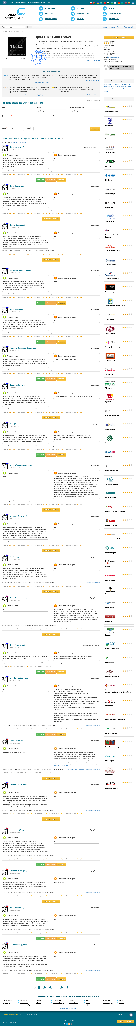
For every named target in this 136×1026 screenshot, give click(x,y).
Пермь (129, 86)
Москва (117, 84)
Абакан (106, 91)
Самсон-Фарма (119, 550)
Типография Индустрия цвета (119, 344)
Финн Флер (119, 205)
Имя (3, 107)
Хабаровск (106, 1005)
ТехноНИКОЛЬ (119, 358)
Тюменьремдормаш (119, 248)
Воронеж (119, 89)
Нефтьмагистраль (119, 785)
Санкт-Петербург (109, 84)
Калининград (107, 1000)
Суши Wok (119, 399)
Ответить (61, 180)
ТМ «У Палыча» (119, 330)
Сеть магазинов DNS (119, 536)
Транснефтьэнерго (119, 275)
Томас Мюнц (119, 317)
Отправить (95, 129)
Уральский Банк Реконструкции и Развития (119, 233)
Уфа (87, 1005)
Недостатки (57, 116)
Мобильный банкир (92, 80)
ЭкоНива (119, 163)
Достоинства (6, 116)
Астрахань (126, 89)
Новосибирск (73, 1003)
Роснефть (119, 591)
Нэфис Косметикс (119, 730)
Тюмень (72, 1005)
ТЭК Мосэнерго (119, 262)
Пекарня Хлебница (119, 673)
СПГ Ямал (119, 454)
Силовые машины (119, 481)
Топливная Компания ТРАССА (119, 303)
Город (3, 128)
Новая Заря (119, 772)
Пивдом (119, 632)
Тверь (38, 1005)
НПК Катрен (119, 758)
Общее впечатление (77, 107)
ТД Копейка (119, 371)
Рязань (121, 1003)
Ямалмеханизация (119, 109)
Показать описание (93, 60)
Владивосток (7, 1000)
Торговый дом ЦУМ (119, 289)
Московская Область (119, 86)
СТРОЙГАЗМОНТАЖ (119, 413)
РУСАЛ (119, 564)
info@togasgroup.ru (113, 57)
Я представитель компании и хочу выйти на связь (120, 67)
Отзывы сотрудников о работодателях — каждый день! (30, 3)
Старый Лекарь (119, 426)
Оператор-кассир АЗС (42, 83)
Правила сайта (129, 27)
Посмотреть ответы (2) (51, 510)
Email (28, 128)
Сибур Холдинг (119, 495)
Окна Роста (119, 703)
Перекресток (119, 660)
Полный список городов (68, 1008)
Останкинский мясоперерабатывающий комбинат (119, 688)
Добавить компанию (125, 1021)
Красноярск (24, 1003)
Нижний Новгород (59, 1003)
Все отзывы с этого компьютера (76, 769)
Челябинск (112, 89)
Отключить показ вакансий (93, 100)
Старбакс (119, 440)
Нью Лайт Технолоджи (119, 744)
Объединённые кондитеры (119, 717)
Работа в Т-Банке (93, 95)
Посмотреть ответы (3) (51, 819)
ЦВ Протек (119, 177)
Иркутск (72, 1000)
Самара (5, 1005)
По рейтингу (23, 142)
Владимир (23, 1000)
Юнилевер (119, 122)
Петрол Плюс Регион (119, 646)
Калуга (106, 89)
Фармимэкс (119, 218)
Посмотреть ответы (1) (51, 219)
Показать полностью (61, 765)
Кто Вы (38, 107)
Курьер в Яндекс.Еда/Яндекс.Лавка (37, 95)
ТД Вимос (119, 385)
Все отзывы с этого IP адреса (93, 582)
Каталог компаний (108, 27)
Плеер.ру (119, 618)
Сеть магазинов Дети (119, 522)
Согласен (40, 180)
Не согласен (51, 180)
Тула (54, 1005)
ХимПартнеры (119, 191)
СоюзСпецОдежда (119, 468)
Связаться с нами (9, 1022)
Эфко (119, 136)
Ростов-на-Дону (125, 84)
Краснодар (6, 1003)
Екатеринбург (108, 86)
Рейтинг (120, 27)
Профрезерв (119, 605)
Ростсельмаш (119, 577)
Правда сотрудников (10, 1014)
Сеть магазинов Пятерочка (119, 509)
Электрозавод (119, 150)
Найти (29, 27)
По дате (14, 142)
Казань (88, 1000)
